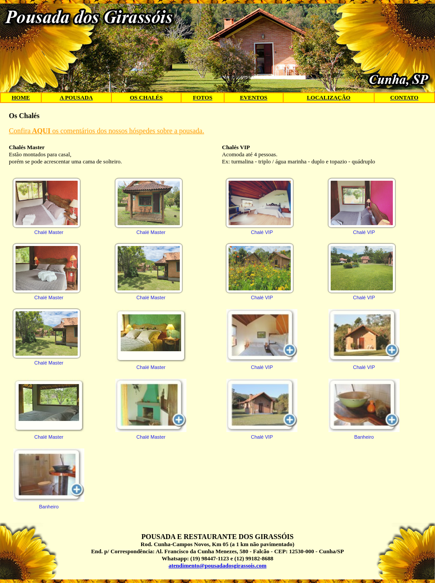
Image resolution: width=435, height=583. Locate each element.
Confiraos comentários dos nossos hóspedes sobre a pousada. (106, 131)
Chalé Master (46, 206)
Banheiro (48, 478)
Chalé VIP (259, 206)
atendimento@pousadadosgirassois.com (217, 565)
